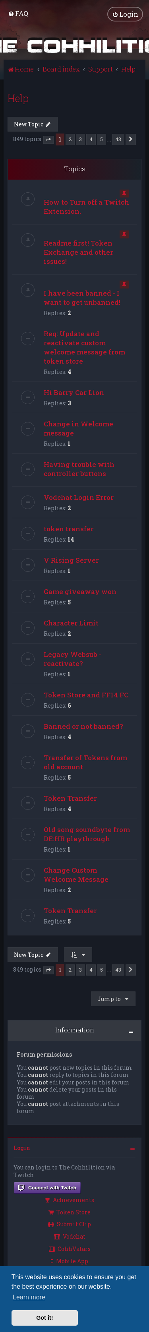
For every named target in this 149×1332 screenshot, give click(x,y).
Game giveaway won (80, 591)
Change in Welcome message (78, 428)
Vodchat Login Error (79, 496)
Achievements (69, 1200)
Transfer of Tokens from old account (85, 762)
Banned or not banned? (83, 725)
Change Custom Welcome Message (76, 874)
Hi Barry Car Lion (74, 392)
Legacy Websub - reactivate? (72, 658)
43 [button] (118, 139)
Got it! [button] (44, 1318)
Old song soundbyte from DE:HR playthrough (87, 834)
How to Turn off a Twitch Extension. (86, 206)
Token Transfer (70, 797)
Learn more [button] (29, 1297)
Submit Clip (69, 1224)
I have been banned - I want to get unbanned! (82, 297)
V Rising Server (71, 559)
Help (18, 98)
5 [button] (101, 139)
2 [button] (70, 139)
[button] (48, 140)
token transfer (69, 528)
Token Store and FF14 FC (86, 694)
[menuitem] (18, 13)
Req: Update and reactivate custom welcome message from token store (84, 347)
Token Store (69, 1212)
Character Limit (71, 622)
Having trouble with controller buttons (79, 468)
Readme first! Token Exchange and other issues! (78, 251)
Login (22, 1148)
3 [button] (80, 139)
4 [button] (91, 139)
